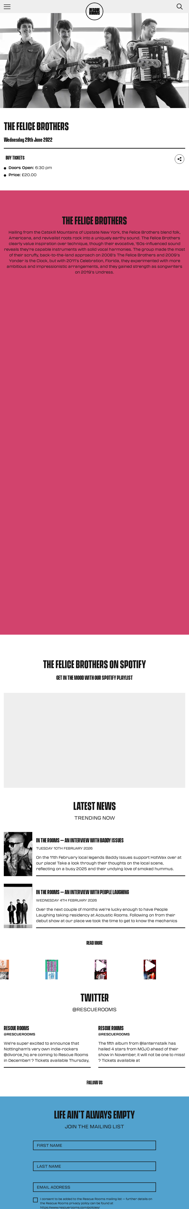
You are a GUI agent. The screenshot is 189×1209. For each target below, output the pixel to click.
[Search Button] (179, 6)
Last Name (49, 1166)
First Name (49, 1145)
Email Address (53, 1187)
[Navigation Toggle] (9, 6)
